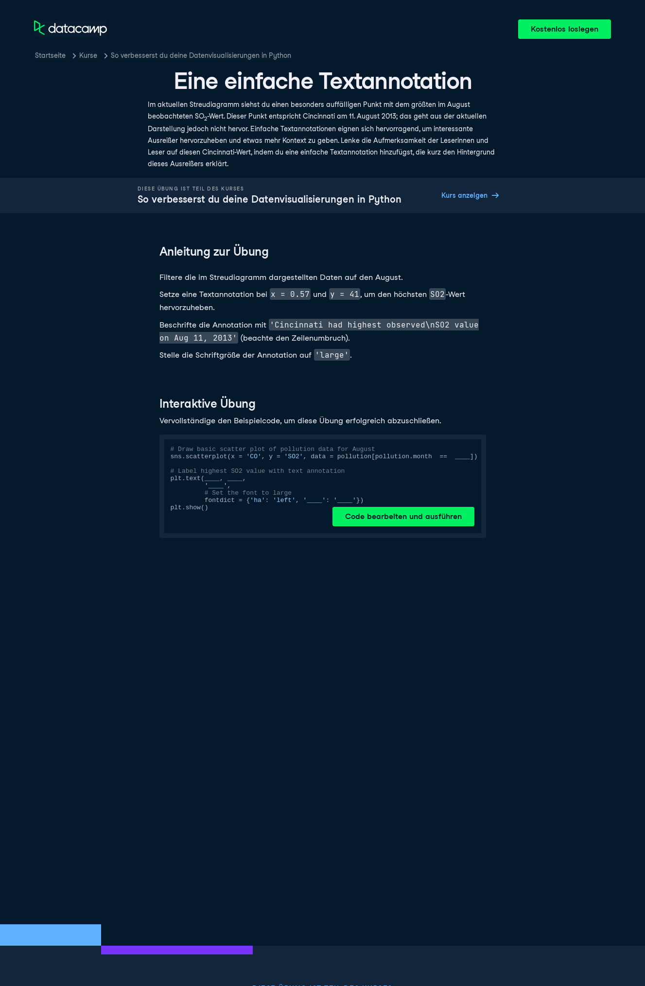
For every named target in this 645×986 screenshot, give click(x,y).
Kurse (88, 55)
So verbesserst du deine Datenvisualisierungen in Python (201, 55)
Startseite (50, 55)
